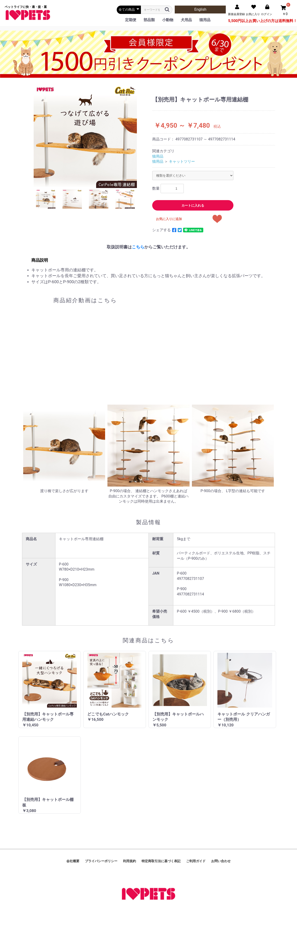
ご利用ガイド (196, 861)
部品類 (149, 20)
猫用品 (204, 20)
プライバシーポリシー (101, 861)
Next (125, 202)
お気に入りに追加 (169, 219)
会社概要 (72, 861)
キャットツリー (182, 161)
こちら (138, 246)
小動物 (167, 20)
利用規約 (129, 861)
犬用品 (186, 20)
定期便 (130, 20)
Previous (45, 202)
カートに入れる (192, 205)
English (200, 9)
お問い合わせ (221, 861)
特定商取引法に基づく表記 (161, 861)
